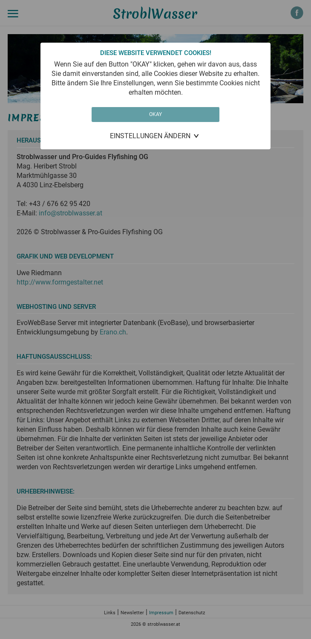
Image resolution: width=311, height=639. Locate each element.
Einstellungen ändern (150, 136)
